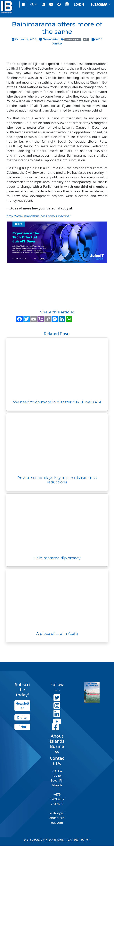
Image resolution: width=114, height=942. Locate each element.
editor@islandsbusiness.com (57, 818)
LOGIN (79, 4)
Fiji (85, 39)
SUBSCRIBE (99, 4)
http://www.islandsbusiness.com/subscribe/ (39, 216)
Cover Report (73, 39)
